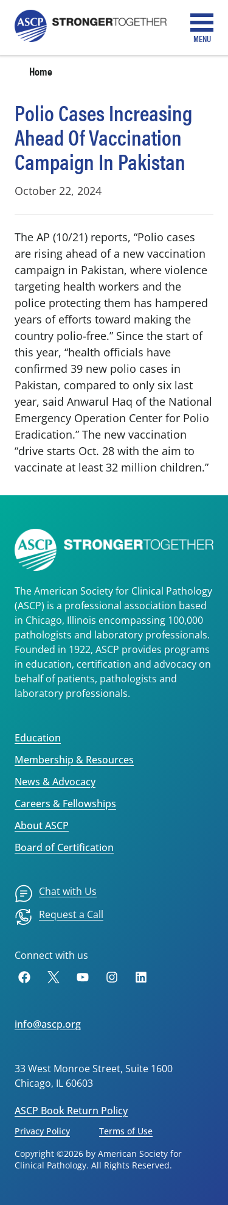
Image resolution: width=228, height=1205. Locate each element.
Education (38, 737)
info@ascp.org (48, 1024)
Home (40, 71)
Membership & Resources (74, 759)
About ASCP (42, 825)
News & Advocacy (55, 781)
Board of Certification (64, 847)
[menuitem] (56, 894)
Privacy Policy (42, 1131)
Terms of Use (126, 1131)
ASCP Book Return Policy (71, 1110)
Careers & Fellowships (65, 803)
